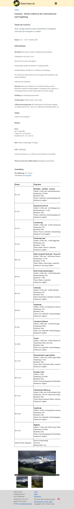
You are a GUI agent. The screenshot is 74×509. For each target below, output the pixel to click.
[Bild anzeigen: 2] (37, 482)
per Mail (28, 175)
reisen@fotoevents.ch (25, 504)
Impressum (37, 496)
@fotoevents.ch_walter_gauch (43, 501)
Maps (36, 494)
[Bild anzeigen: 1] (22, 482)
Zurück (17, 9)
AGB (35, 492)
